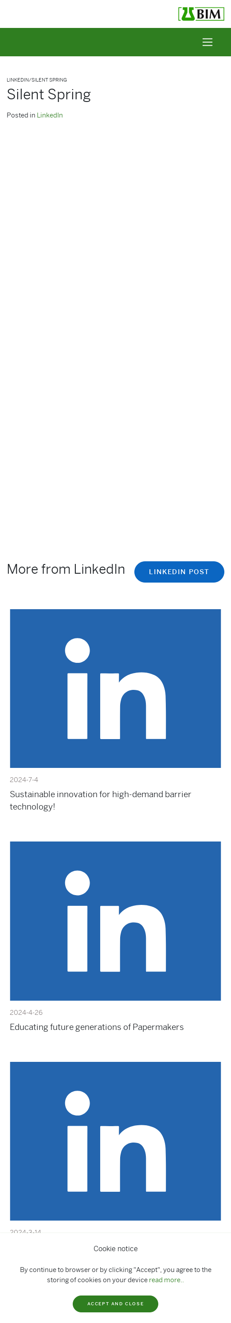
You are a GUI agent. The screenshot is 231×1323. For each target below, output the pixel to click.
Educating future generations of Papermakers (97, 1027)
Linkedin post (179, 572)
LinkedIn (50, 115)
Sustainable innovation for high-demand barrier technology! (101, 800)
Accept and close (115, 1304)
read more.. (166, 1280)
